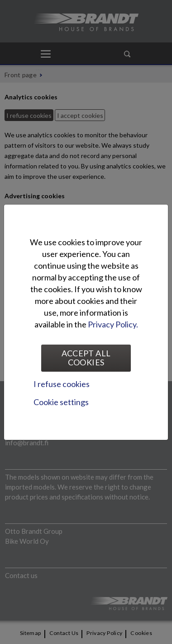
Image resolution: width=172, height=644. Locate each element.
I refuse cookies (61, 384)
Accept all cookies (86, 357)
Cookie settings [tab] (61, 402)
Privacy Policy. (113, 324)
